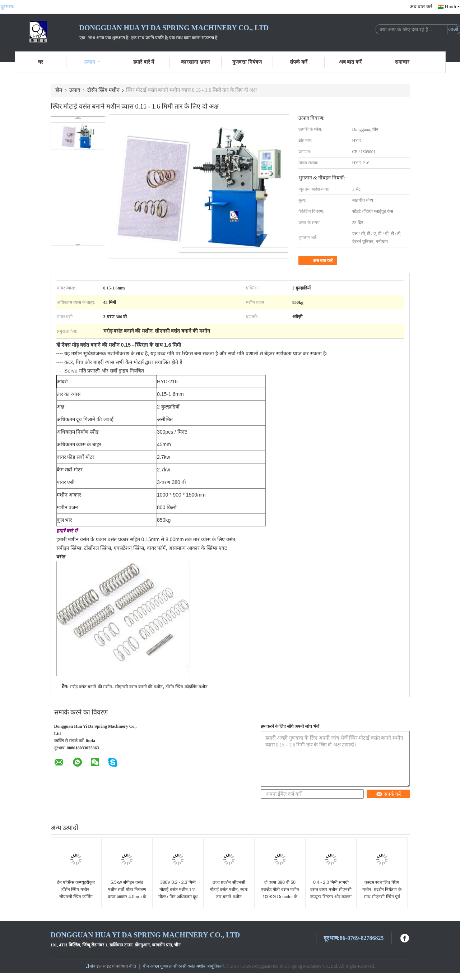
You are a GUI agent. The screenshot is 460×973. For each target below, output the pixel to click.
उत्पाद (92, 62)
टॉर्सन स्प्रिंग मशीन (103, 90)
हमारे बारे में (143, 62)
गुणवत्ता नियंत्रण (247, 62)
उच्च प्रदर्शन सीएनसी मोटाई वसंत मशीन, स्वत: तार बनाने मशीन (229, 889)
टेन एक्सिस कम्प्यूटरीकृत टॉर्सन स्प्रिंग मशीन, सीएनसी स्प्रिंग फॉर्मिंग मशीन (76, 893)
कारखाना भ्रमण (195, 62)
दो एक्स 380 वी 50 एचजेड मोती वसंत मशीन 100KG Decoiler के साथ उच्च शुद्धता (280, 893)
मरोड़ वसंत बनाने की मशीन (91, 686)
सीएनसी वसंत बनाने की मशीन (138, 686)
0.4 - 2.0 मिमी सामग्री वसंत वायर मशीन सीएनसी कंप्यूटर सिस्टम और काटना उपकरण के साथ (331, 893)
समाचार (402, 62)
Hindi (452, 6)
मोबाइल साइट (98, 966)
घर (40, 62)
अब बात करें (421, 6)
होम (58, 90)
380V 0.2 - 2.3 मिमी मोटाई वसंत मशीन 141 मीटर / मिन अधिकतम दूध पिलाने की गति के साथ (178, 893)
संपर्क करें (298, 62)
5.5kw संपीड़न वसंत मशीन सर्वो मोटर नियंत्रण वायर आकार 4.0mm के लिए (127, 893)
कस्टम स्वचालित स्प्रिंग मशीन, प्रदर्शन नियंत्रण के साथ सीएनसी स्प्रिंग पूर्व (381, 889)
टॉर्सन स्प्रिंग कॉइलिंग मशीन (187, 686)
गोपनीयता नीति (124, 966)
